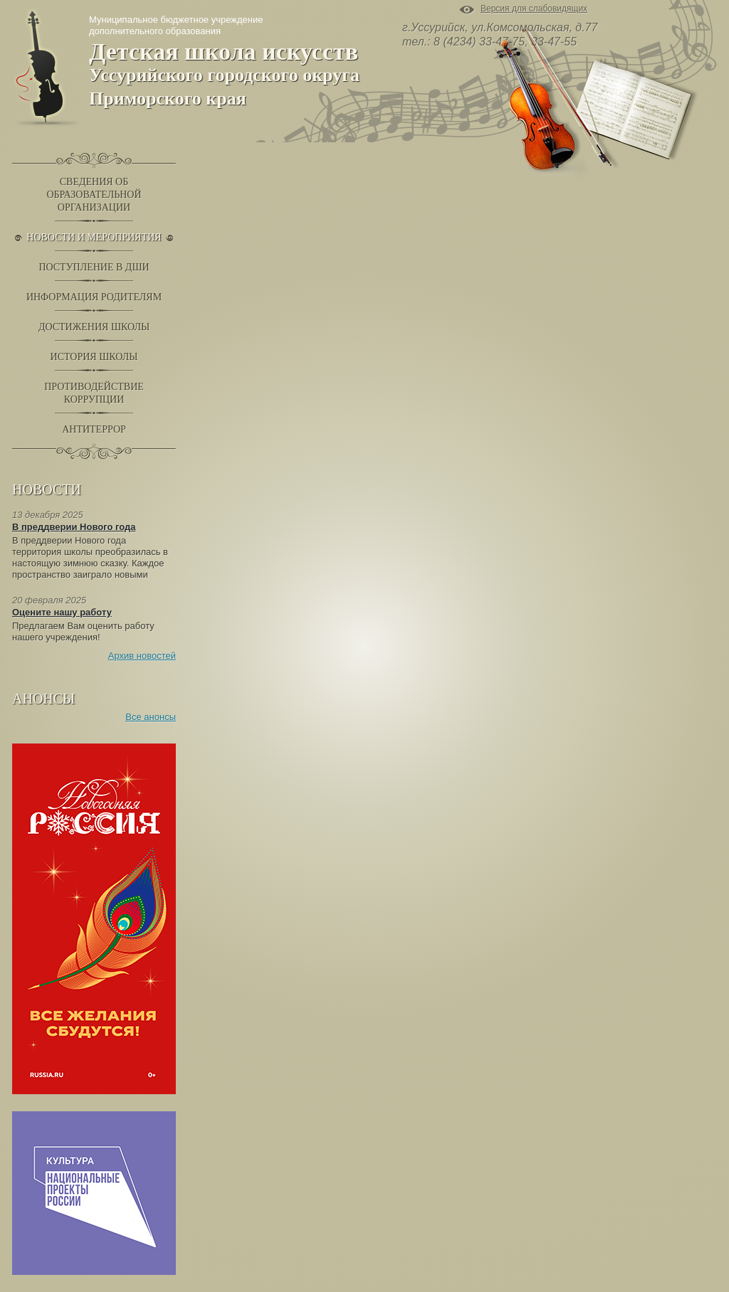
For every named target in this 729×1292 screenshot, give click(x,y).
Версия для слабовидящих (534, 10)
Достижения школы (94, 327)
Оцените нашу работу (62, 612)
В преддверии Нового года (74, 526)
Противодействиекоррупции (94, 393)
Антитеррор (94, 429)
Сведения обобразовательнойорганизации (93, 194)
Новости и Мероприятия (93, 237)
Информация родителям (94, 297)
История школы (94, 356)
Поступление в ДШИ (93, 267)
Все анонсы (150, 716)
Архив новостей (142, 655)
